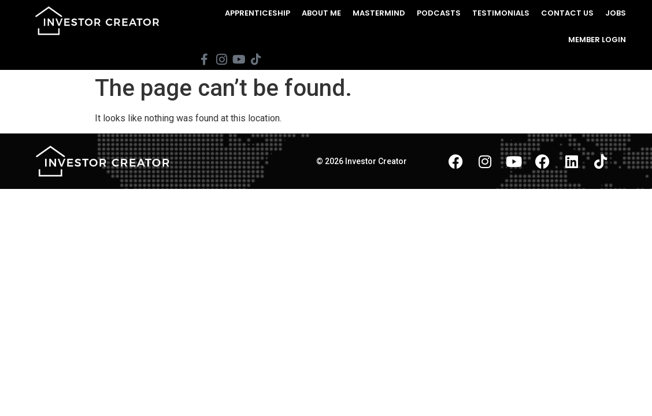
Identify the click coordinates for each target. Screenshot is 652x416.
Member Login (597, 39)
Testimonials (500, 13)
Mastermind (379, 13)
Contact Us (567, 13)
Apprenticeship (257, 13)
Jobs (615, 13)
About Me (321, 13)
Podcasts (439, 13)
